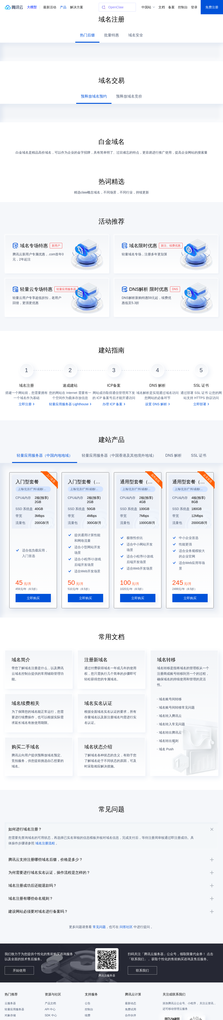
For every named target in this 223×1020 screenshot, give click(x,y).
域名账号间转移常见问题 (177, 698)
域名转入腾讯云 (170, 706)
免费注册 (211, 7)
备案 (171, 7)
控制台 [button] (183, 7)
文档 (161, 7)
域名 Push (166, 739)
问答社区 (126, 942)
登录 (194, 7)
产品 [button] (63, 7)
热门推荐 (11, 1009)
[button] (32, 7)
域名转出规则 (168, 731)
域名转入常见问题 (172, 714)
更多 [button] (73, 7)
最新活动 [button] (49, 7)
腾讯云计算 (133, 1009)
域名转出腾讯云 (170, 723)
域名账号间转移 (170, 689)
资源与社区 (53, 1009)
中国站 (146, 7)
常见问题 (99, 942)
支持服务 (91, 1009)
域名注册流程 (50, 839)
